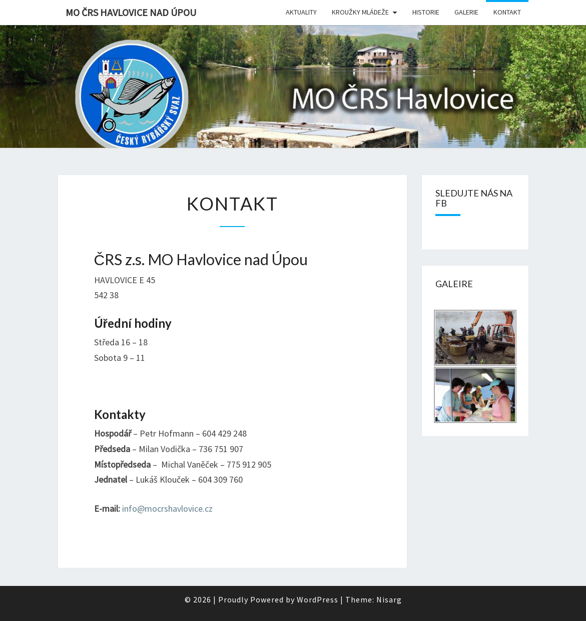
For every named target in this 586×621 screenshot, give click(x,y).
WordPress (317, 599)
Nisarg (389, 599)
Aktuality (301, 12)
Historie (425, 12)
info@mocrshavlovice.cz (167, 508)
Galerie (466, 12)
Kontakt (507, 12)
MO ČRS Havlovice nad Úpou (131, 12)
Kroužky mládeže (360, 12)
